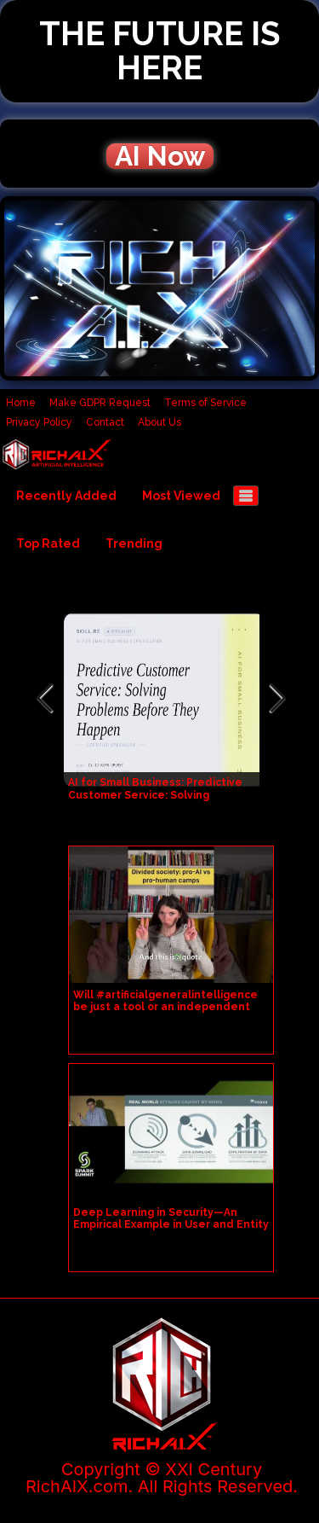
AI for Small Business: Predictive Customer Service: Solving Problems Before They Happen (155, 795)
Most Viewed (181, 496)
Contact (105, 422)
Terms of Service (205, 403)
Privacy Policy (39, 422)
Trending (133, 543)
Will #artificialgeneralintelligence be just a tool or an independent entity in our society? (165, 1007)
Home (21, 403)
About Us (159, 422)
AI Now (160, 156)
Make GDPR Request (100, 403)
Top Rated (48, 543)
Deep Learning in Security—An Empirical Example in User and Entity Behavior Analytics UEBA (171, 1224)
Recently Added (66, 496)
